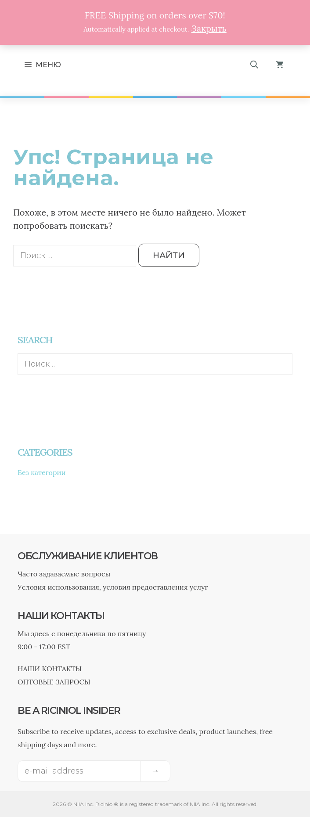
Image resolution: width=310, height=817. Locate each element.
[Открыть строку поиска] (254, 65)
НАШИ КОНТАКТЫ (50, 668)
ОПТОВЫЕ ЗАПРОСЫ (54, 681)
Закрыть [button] (209, 28)
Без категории (42, 472)
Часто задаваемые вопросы (64, 573)
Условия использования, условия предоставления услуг (113, 587)
